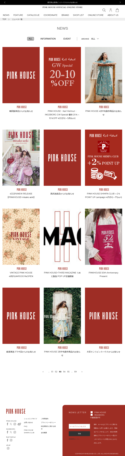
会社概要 (44, 433)
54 (64, 371)
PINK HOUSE (100, 412)
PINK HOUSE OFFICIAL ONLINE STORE (62, 7)
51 (52, 371)
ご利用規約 (44, 419)
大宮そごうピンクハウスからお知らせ (103, 352)
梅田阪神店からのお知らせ (21, 111)
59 (75, 371)
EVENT (67, 39)
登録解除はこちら (74, 439)
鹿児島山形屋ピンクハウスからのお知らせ (62, 2)
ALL (31, 39)
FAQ (25, 426)
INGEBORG (99, 415)
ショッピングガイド (30, 419)
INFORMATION (48, 39)
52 (57, 371)
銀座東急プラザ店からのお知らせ (21, 352)
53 (60, 371)
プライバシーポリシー (48, 422)
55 (68, 371)
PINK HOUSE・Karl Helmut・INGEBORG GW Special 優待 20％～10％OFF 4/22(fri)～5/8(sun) (62, 114)
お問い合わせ (28, 422)
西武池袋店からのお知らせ (62, 194)
